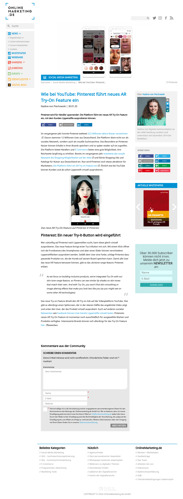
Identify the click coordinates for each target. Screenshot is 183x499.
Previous (139, 206)
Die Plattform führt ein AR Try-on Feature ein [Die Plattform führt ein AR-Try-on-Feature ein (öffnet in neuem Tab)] (75, 165)
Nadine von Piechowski (154, 94)
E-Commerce (81, 149)
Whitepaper (19, 53)
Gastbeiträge (144, 456)
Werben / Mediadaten (148, 452)
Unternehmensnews (19, 41)
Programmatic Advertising (53, 468)
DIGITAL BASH (19, 85)
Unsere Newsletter (19, 45)
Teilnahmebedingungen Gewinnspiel (155, 479)
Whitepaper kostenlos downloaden (106, 460)
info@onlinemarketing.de (101, 414)
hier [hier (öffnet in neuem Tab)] (43, 325)
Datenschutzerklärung (88, 422)
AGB (140, 475)
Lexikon (13, 49)
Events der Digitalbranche (102, 475)
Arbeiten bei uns (146, 464)
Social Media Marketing (64, 82)
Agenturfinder (96, 452)
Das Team (142, 460)
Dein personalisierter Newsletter (105, 456)
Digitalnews (15, 38)
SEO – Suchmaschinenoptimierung (58, 456)
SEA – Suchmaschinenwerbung (56, 460)
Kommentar (48, 367)
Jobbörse (17, 68)
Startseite (45, 82)
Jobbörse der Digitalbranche (103, 472)
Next (173, 206)
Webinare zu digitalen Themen (104, 464)
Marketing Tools (49, 472)
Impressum (143, 468)
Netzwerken (47, 313)
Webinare (17, 57)
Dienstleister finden (99, 468)
